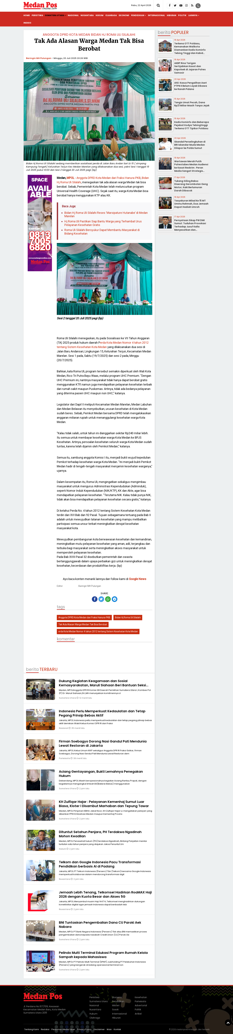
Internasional (156, 15)
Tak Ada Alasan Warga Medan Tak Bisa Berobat (82, 624)
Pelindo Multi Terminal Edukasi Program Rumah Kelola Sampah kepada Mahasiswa (103, 954)
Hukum (99, 15)
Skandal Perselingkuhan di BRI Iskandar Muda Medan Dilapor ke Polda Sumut (189, 145)
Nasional (73, 15)
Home (26, 15)
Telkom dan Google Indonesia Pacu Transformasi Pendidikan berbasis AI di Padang (100, 864)
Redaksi (45, 1029)
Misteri (115, 1005)
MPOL (70, 178)
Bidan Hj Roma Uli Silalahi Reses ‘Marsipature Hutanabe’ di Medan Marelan (106, 214)
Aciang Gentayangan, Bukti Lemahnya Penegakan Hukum (101, 773)
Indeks (27, 22)
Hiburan (171, 15)
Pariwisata (65, 758)
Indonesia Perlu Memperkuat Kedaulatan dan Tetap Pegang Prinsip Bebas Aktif (102, 713)
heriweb (206, 1029)
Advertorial (141, 1005)
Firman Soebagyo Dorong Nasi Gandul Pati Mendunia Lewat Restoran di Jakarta (103, 743)
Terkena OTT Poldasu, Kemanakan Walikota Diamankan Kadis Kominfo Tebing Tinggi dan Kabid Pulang (190, 50)
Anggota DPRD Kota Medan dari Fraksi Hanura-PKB (109, 178)
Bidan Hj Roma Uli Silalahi (128, 617)
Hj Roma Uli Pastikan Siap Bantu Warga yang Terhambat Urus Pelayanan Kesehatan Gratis (103, 223)
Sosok (115, 1009)
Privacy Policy (84, 1029)
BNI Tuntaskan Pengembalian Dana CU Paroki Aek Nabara (100, 924)
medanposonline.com (186, 1029)
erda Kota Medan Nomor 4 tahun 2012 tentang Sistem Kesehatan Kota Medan (98, 631)
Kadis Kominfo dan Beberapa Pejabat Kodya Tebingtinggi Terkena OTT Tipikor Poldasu (191, 125)
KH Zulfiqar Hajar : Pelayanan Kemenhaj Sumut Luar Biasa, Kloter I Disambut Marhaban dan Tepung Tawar (104, 803)
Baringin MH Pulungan (38, 58)
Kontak (117, 1029)
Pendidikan (137, 15)
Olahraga (111, 15)
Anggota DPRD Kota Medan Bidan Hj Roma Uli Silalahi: (89, 34)
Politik (182, 15)
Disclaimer (99, 1029)
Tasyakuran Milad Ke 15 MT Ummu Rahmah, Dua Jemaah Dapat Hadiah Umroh (191, 204)
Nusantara (87, 15)
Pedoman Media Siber (63, 1029)
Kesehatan (141, 997)
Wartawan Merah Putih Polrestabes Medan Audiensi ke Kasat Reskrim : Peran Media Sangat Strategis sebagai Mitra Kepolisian (191, 168)
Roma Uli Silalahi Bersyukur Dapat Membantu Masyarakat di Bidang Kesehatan (102, 231)
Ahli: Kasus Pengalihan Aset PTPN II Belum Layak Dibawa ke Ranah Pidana (190, 86)
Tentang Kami (31, 1029)
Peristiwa (37, 15)
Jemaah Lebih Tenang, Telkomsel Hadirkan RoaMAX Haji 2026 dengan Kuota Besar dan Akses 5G (105, 894)
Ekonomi (124, 15)
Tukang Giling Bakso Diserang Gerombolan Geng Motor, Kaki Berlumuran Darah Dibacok (191, 185)
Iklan (109, 1029)
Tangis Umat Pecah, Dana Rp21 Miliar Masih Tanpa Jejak (191, 104)
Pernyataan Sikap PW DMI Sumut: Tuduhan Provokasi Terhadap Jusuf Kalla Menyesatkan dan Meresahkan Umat (190, 227)
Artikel (138, 1013)
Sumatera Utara (54, 15)
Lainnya (192, 15)
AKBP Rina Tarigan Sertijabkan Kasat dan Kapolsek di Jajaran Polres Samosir (190, 68)
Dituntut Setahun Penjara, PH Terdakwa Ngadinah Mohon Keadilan (100, 834)
